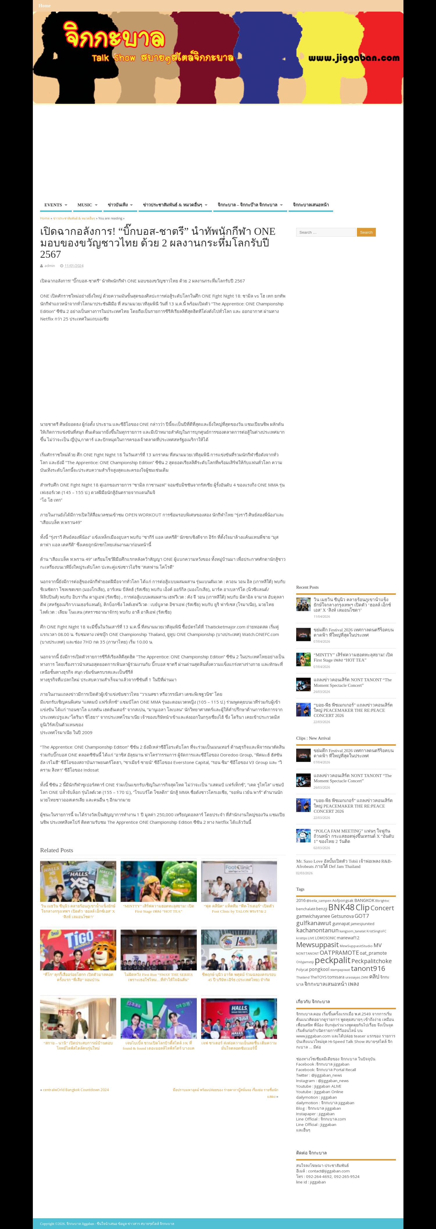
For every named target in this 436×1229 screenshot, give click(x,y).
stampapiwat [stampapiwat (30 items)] (340, 969)
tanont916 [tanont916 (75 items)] (368, 968)
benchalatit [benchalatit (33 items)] (305, 909)
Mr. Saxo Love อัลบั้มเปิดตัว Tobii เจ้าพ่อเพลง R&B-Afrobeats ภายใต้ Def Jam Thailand (344, 864)
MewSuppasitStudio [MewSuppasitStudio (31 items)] (356, 946)
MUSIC (85, 205)
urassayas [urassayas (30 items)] (352, 977)
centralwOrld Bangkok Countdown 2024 (76, 1089)
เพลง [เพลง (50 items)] (353, 983)
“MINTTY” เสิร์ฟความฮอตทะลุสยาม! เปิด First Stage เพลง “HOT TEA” (353, 657)
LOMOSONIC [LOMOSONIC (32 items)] (325, 938)
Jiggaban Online (329, 1091)
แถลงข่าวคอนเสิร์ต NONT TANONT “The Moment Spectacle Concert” (353, 682)
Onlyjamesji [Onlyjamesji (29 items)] (305, 962)
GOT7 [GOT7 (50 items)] (362, 915)
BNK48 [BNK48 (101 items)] (341, 907)
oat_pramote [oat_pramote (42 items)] (373, 953)
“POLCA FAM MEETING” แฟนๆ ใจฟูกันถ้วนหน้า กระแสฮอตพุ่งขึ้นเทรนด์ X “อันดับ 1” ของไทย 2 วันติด (354, 836)
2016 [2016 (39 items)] (300, 900)
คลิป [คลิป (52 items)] (374, 976)
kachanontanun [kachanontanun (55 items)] (317, 930)
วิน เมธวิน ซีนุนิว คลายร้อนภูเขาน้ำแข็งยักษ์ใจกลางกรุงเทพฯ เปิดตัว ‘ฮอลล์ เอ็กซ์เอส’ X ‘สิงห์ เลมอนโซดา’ (78, 911)
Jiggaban (328, 1124)
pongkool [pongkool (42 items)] (319, 969)
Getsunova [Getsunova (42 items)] (342, 916)
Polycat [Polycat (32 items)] (302, 969)
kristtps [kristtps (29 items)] (301, 938)
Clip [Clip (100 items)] (362, 907)
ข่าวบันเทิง (118, 205)
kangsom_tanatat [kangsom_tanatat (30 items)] (352, 931)
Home (45, 5)
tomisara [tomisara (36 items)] (336, 977)
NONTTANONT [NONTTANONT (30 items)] (307, 953)
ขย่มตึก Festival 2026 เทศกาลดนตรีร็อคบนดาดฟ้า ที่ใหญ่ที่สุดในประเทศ (354, 632)
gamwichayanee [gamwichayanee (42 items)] (313, 916)
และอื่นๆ (303, 1130)
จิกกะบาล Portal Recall (336, 1069)
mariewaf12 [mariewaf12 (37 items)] (348, 937)
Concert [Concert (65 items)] (382, 907)
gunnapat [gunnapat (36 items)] (341, 923)
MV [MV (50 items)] (378, 945)
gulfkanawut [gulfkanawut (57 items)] (313, 923)
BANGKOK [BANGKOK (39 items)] (364, 900)
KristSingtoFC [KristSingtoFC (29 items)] (376, 931)
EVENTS (53, 205)
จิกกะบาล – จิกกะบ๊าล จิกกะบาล (247, 205)
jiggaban (329, 1097)
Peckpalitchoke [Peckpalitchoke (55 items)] (371, 961)
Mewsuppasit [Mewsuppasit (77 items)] (317, 944)
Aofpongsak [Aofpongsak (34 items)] (342, 900)
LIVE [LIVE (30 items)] (311, 938)
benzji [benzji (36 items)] (321, 908)
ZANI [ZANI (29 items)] (364, 977)
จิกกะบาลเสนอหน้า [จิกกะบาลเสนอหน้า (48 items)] (325, 983)
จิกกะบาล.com (333, 1119)
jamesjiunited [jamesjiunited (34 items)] (362, 923)
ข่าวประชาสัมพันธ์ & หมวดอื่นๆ (172, 205)
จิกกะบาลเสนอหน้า (311, 205)
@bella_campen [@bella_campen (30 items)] (318, 900)
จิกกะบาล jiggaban (332, 1064)
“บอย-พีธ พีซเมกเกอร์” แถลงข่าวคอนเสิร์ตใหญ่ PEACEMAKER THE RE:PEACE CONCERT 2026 (353, 710)
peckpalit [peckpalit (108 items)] (333, 960)
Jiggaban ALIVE (328, 1086)
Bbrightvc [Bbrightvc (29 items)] (382, 901)
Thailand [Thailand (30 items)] (303, 977)
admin (49, 265)
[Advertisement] (218, 156)
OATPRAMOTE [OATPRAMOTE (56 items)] (339, 952)
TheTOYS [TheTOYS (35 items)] (318, 977)
